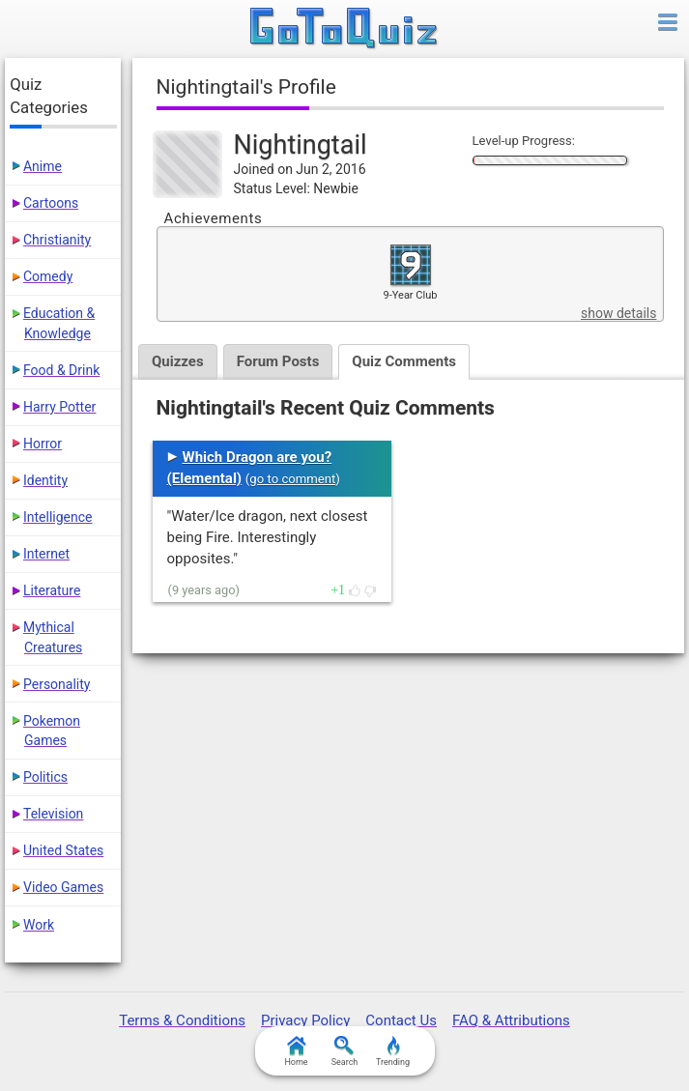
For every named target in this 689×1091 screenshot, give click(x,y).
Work (38, 925)
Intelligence (58, 517)
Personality (56, 684)
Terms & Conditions (182, 1020)
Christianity (57, 239)
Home (295, 1051)
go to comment (292, 479)
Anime (42, 166)
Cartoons (50, 203)
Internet (46, 553)
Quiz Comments (404, 361)
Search (345, 1051)
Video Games (63, 887)
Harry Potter (59, 407)
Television (53, 813)
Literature (51, 590)
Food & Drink (61, 370)
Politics (45, 777)
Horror (42, 443)
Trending (393, 1051)
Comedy (47, 276)
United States (63, 850)
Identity (45, 480)
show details (618, 313)
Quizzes (178, 361)
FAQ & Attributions (511, 1020)
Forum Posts (278, 361)
